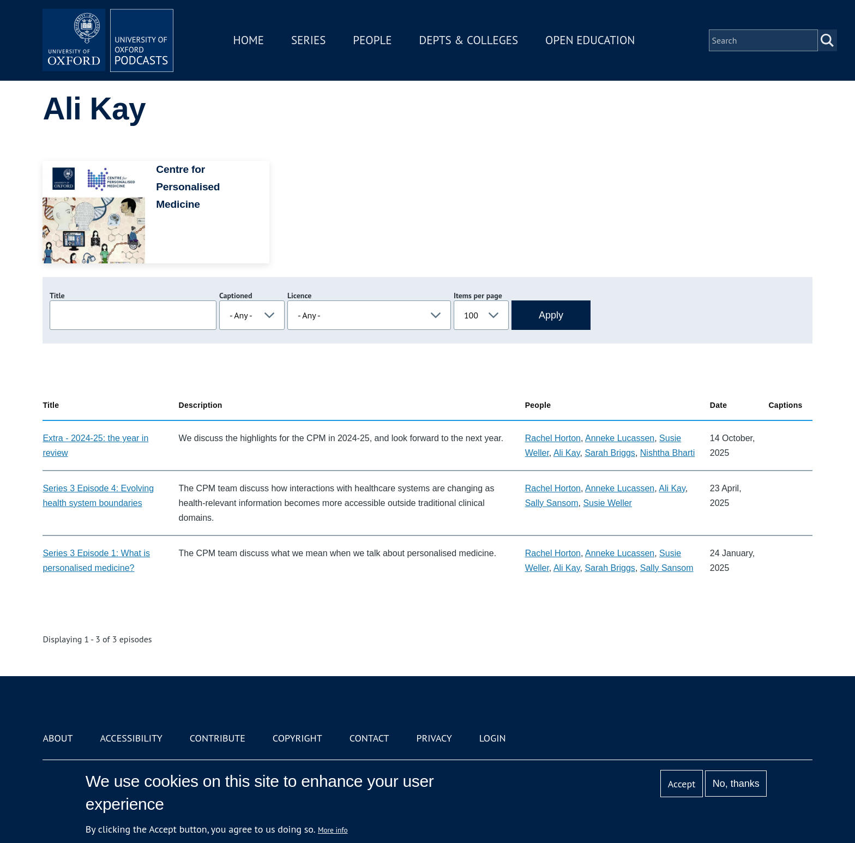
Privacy (434, 738)
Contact (369, 738)
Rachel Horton (553, 438)
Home (248, 40)
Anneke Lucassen (619, 438)
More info (333, 830)
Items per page (478, 295)
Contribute (217, 738)
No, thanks (736, 783)
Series (308, 40)
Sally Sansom (552, 503)
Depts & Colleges (469, 40)
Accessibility (131, 738)
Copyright (297, 738)
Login (492, 738)
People (372, 40)
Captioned (235, 295)
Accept (682, 784)
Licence (299, 295)
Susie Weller (607, 503)
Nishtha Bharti (667, 452)
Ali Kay (566, 452)
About (58, 738)
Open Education (590, 40)
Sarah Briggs (610, 452)
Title (57, 295)
